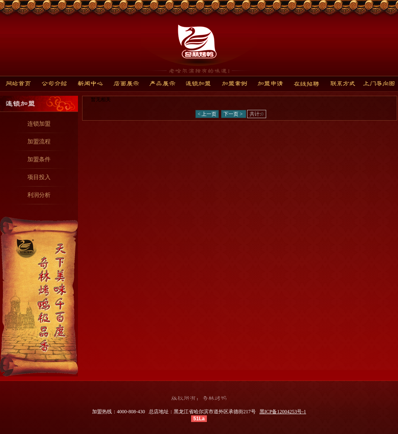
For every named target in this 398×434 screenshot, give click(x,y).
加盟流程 (39, 141)
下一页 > (233, 114)
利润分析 (39, 195)
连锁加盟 (39, 124)
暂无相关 (101, 99)
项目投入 (39, 177)
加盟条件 (39, 159)
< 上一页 (207, 114)
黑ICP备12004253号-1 (283, 412)
